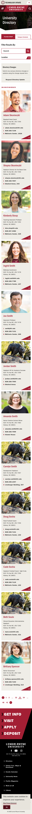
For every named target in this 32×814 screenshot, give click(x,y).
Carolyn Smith (10, 466)
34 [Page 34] (24, 697)
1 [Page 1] (6, 697)
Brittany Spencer (11, 666)
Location (16, 57)
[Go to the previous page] (3, 697)
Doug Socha (9, 516)
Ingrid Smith (9, 265)
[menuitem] (16, 714)
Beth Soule (8, 616)
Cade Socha (9, 566)
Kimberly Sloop (10, 215)
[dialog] (16, 802)
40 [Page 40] (3, 702)
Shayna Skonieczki (12, 165)
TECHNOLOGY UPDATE (18, 3)
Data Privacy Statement (10, 803)
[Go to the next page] (10, 702)
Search (6, 51)
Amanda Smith (10, 416)
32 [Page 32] (16, 697)
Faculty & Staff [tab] (8, 36)
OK (7, 807)
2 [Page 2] (9, 697)
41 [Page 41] (7, 702)
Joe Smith (8, 315)
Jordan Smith (9, 366)
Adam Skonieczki (11, 115)
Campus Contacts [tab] (23, 37)
